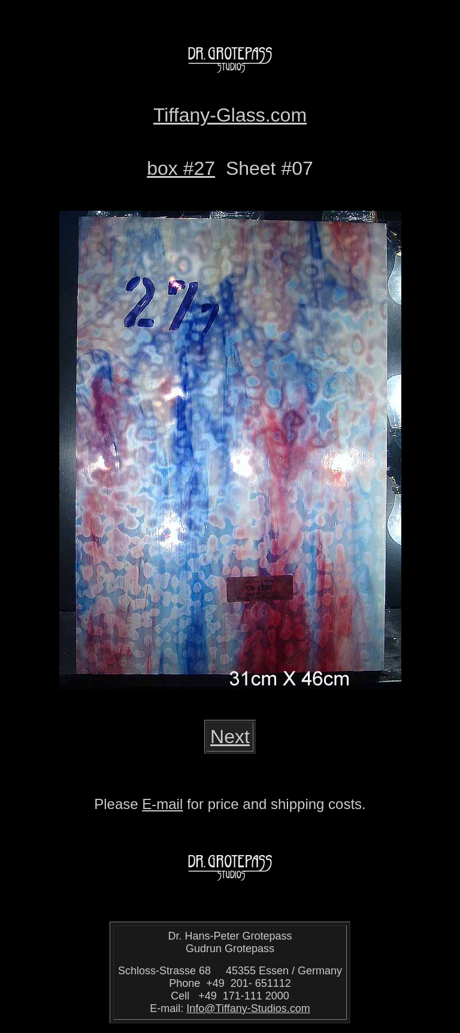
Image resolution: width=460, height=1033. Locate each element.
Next (230, 736)
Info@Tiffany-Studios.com (248, 1008)
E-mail (162, 804)
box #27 (181, 168)
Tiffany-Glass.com (230, 115)
